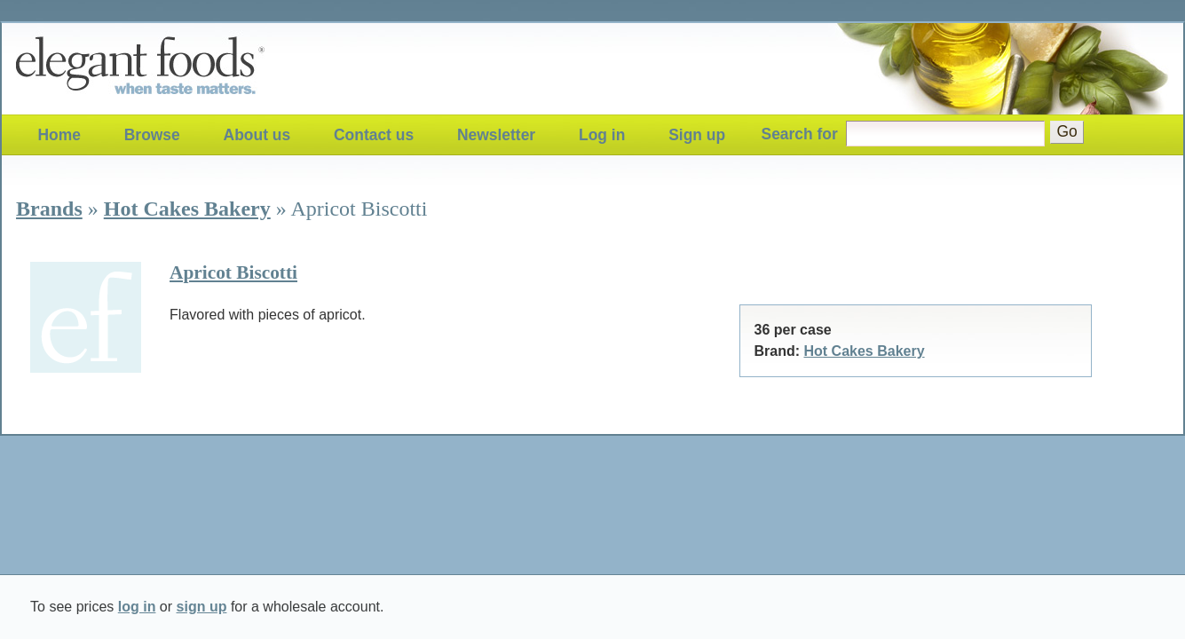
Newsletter (496, 135)
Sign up (696, 135)
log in (137, 606)
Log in (602, 135)
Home (58, 135)
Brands (49, 208)
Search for (800, 133)
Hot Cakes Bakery (187, 208)
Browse (152, 135)
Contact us (374, 135)
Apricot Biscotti (233, 272)
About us (257, 135)
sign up (202, 606)
